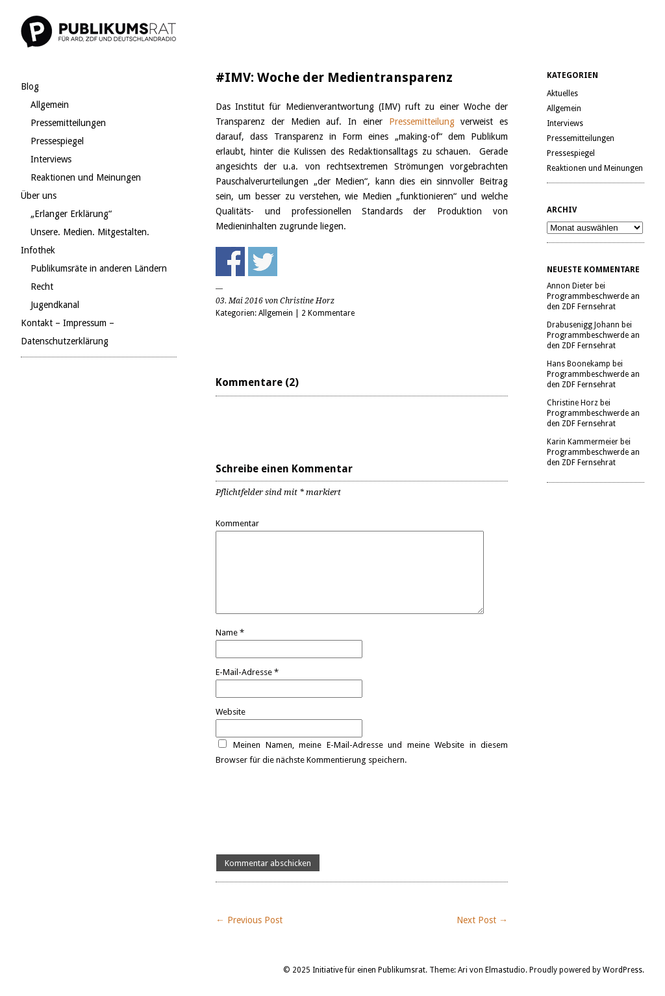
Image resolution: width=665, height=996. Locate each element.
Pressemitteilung (425, 121)
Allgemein (50, 104)
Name (230, 632)
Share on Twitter (262, 261)
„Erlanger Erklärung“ (71, 214)
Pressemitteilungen (68, 123)
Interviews (51, 159)
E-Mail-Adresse (247, 672)
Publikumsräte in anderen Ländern (99, 268)
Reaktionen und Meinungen (86, 177)
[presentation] (314, 810)
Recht (42, 286)
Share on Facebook (230, 261)
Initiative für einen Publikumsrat (368, 970)
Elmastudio (505, 970)
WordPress (622, 970)
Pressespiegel (57, 141)
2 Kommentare (328, 313)
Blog (30, 86)
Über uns (38, 195)
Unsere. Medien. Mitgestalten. (90, 232)
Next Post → (482, 920)
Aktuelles (562, 93)
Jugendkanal (55, 305)
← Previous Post (249, 920)
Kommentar (237, 523)
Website (230, 712)
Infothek (38, 250)
